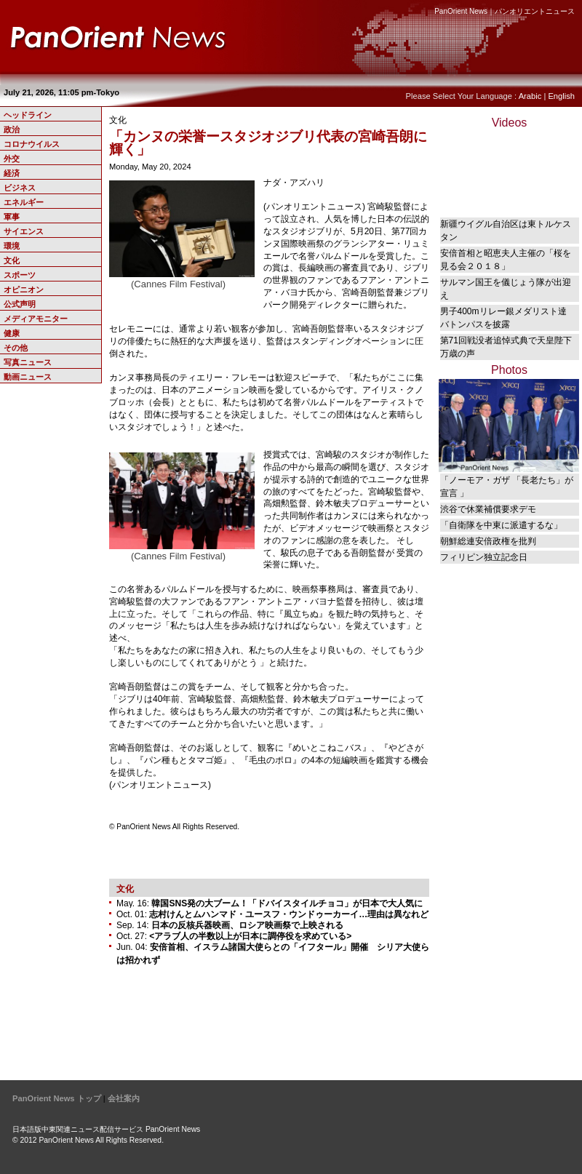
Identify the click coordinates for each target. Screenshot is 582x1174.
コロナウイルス (32, 144)
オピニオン (24, 289)
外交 (12, 158)
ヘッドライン (28, 115)
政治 (12, 129)
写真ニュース (28, 362)
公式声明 (20, 304)
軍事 (12, 216)
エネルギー (24, 202)
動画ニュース (28, 376)
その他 (16, 347)
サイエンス (24, 231)
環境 (12, 245)
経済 (12, 173)
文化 (12, 260)
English (561, 96)
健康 (12, 333)
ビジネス (20, 187)
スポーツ (20, 275)
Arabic (530, 96)
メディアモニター (36, 318)
